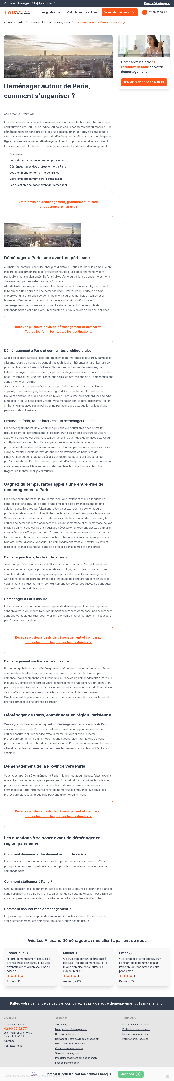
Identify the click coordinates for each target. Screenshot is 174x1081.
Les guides (51, 12)
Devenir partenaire (65, 1034)
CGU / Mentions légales (135, 1024)
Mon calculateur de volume (70, 1043)
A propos (9, 1040)
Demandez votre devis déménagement (77, 1038)
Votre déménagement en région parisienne (37, 160)
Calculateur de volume (82, 12)
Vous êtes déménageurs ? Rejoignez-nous (30, 3)
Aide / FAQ (61, 1024)
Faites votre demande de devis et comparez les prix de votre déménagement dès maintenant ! (87, 1003)
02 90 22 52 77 (154, 12)
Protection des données (136, 1029)
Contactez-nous (13, 1045)
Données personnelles (135, 1034)
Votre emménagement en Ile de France (34, 172)
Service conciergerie (67, 1053)
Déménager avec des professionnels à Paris (38, 166)
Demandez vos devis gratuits (144, 82)
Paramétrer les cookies (135, 1038)
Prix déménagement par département (76, 1057)
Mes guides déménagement (71, 1029)
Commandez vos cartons (69, 1048)
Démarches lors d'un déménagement (50, 22)
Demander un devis (120, 12)
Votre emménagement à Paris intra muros (36, 178)
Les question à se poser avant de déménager (38, 185)
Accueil (8, 22)
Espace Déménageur (157, 3)
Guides (20, 22)
